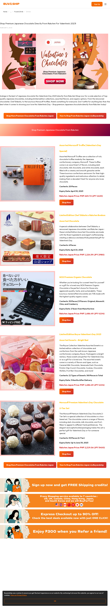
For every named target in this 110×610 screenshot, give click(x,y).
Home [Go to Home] (5, 12)
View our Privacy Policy (18, 595)
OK (55, 601)
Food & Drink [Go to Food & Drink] (18, 12)
